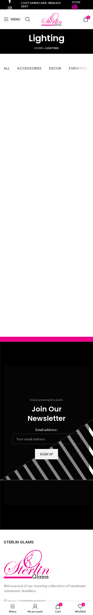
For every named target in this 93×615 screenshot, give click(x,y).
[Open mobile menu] (12, 19)
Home (38, 48)
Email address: (46, 430)
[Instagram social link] (9, 8)
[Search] (28, 19)
